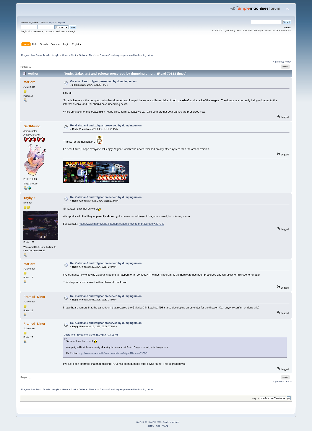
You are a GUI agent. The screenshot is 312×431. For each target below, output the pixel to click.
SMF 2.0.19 (142, 422)
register (61, 22)
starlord (29, 82)
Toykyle (29, 198)
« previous (278, 61)
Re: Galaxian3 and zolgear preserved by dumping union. (106, 125)
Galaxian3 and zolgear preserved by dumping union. (103, 81)
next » (288, 61)
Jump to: (255, 398)
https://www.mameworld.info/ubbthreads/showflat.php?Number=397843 (121, 223)
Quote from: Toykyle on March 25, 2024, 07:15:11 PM (91, 335)
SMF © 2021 (155, 422)
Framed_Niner (34, 297)
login (51, 22)
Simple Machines (170, 422)
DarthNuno (31, 126)
